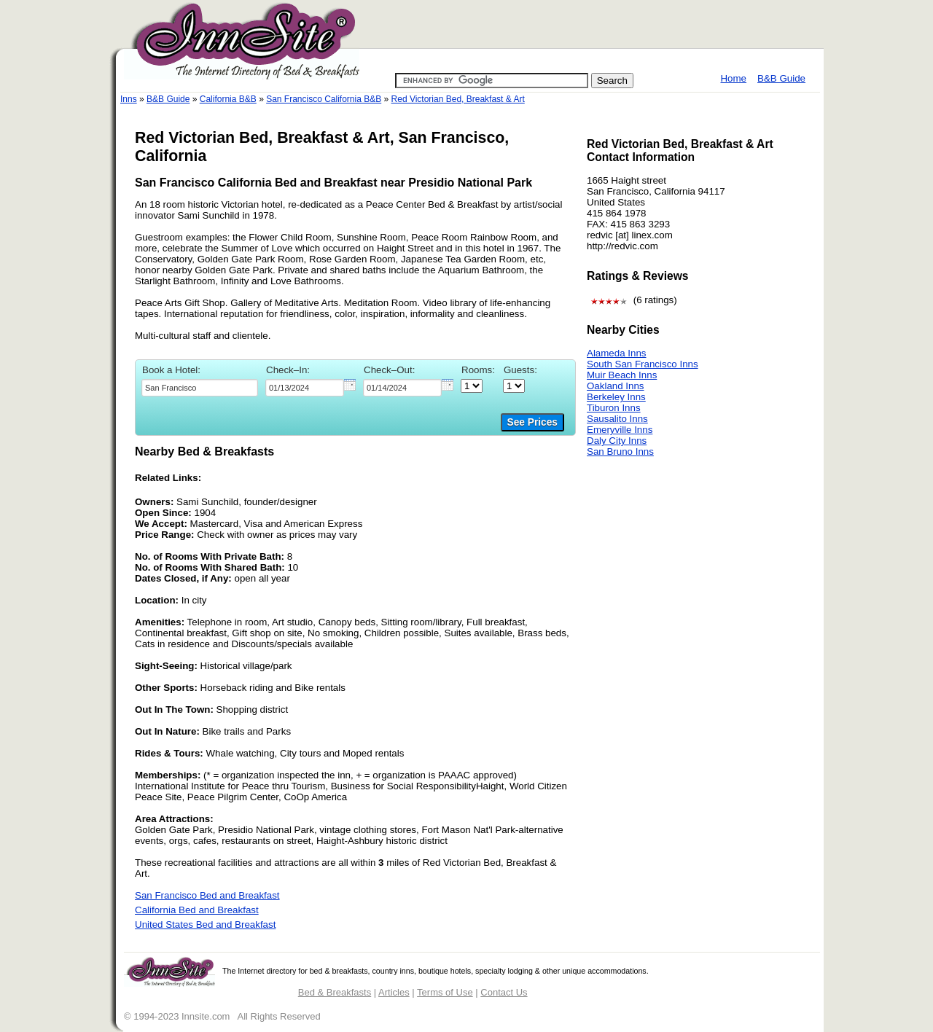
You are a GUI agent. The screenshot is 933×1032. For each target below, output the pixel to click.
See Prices (532, 422)
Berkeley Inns (616, 396)
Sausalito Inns (617, 418)
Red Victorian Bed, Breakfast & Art (458, 99)
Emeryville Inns (619, 429)
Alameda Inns (617, 353)
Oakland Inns (615, 385)
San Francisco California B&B (323, 99)
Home (733, 78)
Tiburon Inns (614, 407)
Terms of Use (445, 992)
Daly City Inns (617, 440)
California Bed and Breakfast (197, 909)
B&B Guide (781, 78)
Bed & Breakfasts (334, 992)
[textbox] (199, 387)
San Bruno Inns (620, 451)
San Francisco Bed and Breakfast (207, 895)
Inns (128, 99)
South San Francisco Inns (642, 364)
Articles (394, 992)
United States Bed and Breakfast (205, 924)
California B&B (228, 99)
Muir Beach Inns (622, 375)
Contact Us (503, 992)
